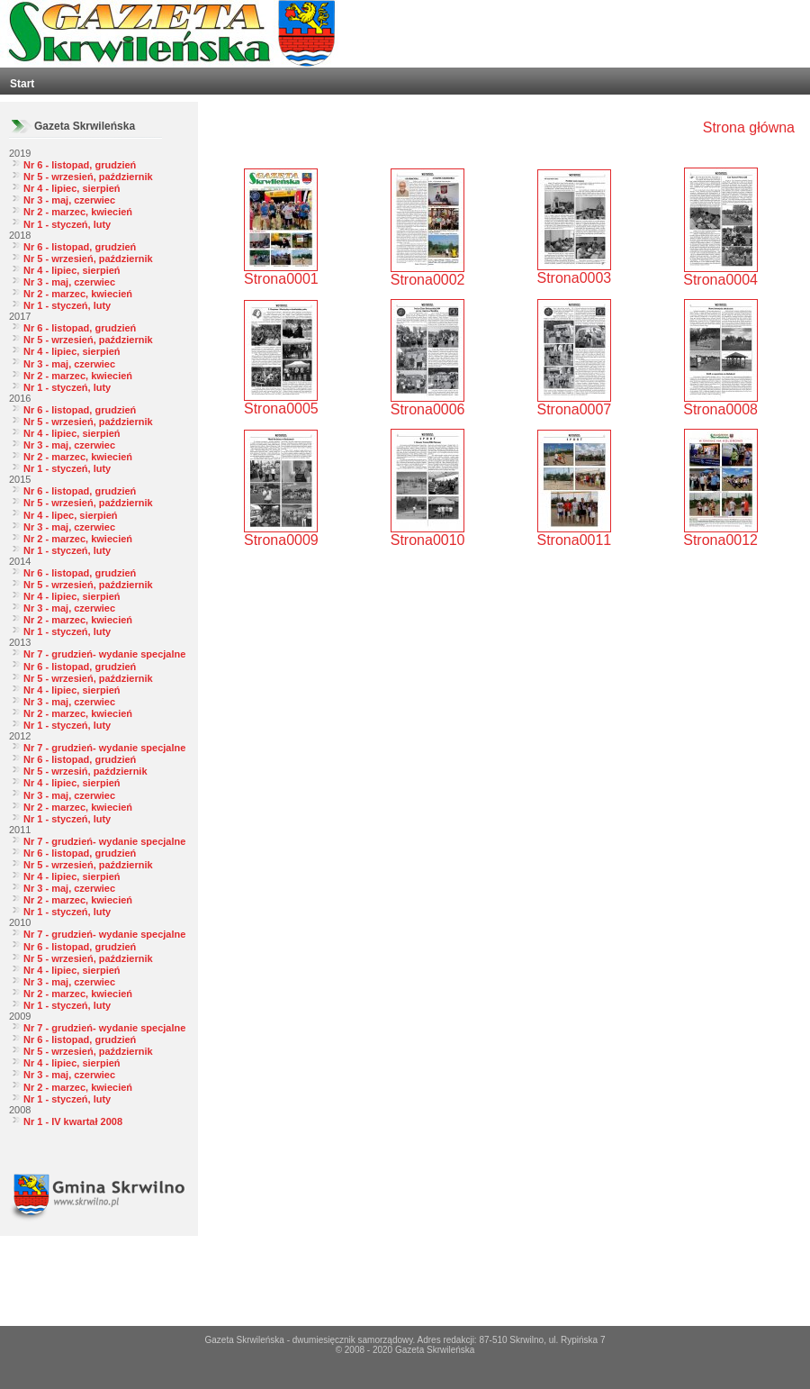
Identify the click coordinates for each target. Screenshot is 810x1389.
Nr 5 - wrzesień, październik (88, 176)
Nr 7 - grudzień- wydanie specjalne (104, 654)
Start (22, 83)
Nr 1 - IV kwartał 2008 (72, 1121)
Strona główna (749, 127)
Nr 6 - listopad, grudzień (79, 164)
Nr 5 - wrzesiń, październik (85, 771)
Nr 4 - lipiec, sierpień (72, 188)
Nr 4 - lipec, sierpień (70, 515)
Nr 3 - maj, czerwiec (69, 200)
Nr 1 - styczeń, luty (67, 224)
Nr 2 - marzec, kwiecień (77, 211)
